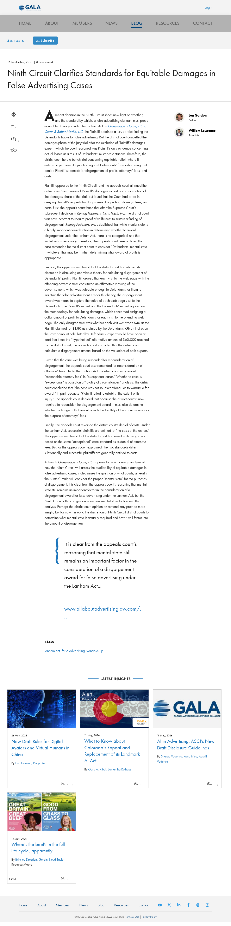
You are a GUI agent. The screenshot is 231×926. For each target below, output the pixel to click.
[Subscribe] (45, 44)
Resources (167, 26)
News (111, 26)
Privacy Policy (149, 920)
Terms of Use (132, 920)
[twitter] (13, 130)
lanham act (52, 654)
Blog (136, 26)
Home (25, 26)
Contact (202, 26)
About (52, 26)
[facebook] (13, 154)
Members (82, 26)
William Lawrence (202, 134)
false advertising (73, 654)
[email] (13, 118)
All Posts (15, 44)
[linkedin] (13, 142)
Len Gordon (198, 118)
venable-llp (95, 654)
